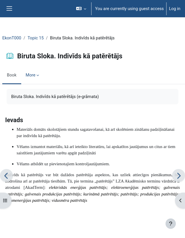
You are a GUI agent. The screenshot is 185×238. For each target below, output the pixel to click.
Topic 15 (35, 38)
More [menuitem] (31, 75)
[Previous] (6, 175)
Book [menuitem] (12, 75)
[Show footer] (171, 223)
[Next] (178, 175)
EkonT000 (11, 38)
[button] (81, 8)
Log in (174, 8)
